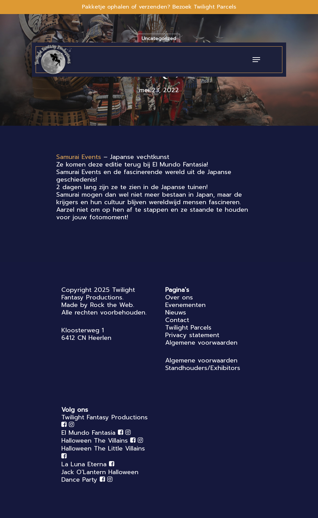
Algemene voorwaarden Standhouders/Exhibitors (202, 364)
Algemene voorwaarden (201, 342)
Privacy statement (192, 335)
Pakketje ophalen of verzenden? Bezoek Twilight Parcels (159, 7)
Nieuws (175, 312)
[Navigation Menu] (256, 59)
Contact (177, 320)
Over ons (179, 297)
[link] (78, 157)
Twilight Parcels (188, 327)
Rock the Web (111, 305)
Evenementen (185, 305)
